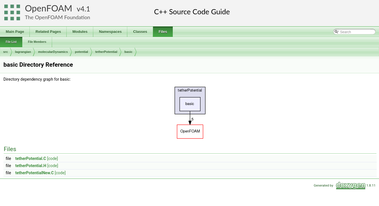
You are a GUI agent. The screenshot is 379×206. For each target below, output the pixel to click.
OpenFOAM (48, 8)
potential (81, 52)
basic (128, 52)
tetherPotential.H (30, 165)
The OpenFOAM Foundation (57, 17)
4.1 (85, 9)
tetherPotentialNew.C (34, 173)
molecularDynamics (53, 52)
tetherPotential (106, 52)
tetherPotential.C (30, 158)
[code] (52, 158)
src (5, 52)
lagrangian (23, 52)
